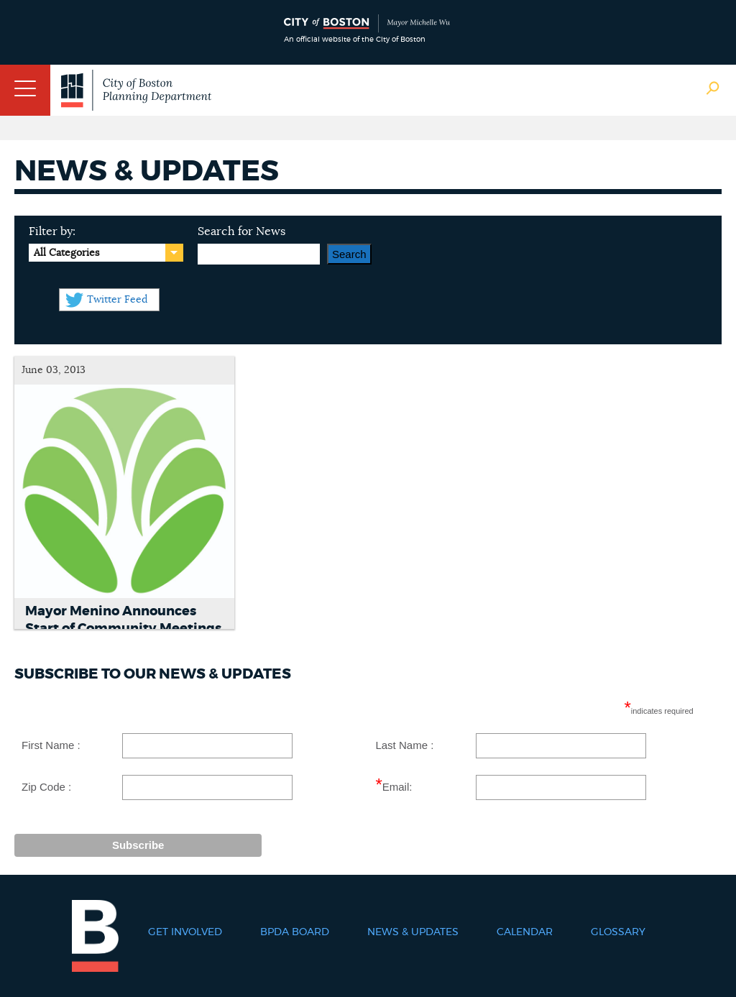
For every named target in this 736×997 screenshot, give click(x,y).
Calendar (525, 932)
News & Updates (413, 932)
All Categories (66, 253)
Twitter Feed (117, 300)
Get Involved (185, 932)
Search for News (241, 231)
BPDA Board (294, 932)
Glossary (618, 932)
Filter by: (52, 231)
